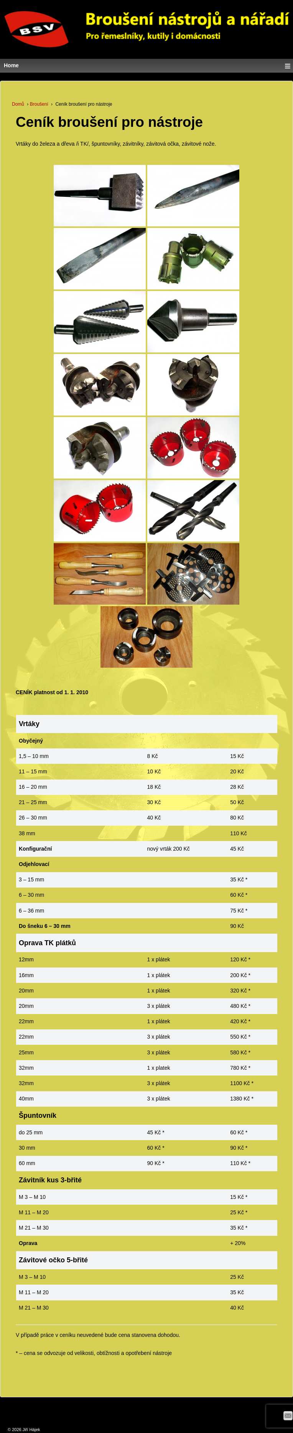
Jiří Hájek (30, 1429)
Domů (18, 104)
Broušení (39, 104)
